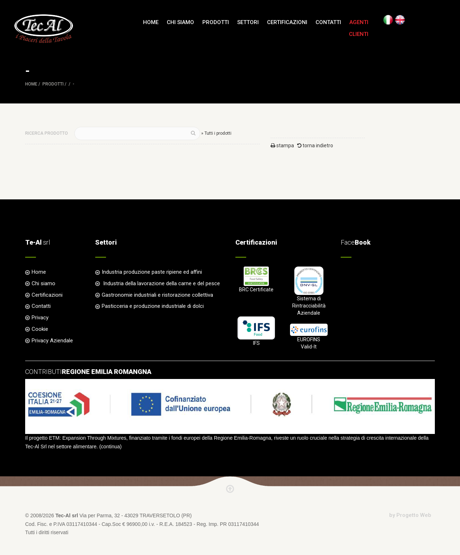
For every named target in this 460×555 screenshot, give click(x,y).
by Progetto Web (410, 515)
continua (110, 446)
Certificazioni (287, 22)
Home (150, 22)
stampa (282, 145)
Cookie (40, 329)
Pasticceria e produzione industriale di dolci (153, 306)
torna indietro (315, 145)
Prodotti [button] (215, 22)
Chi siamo (180, 22)
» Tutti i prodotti (216, 133)
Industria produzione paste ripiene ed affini (152, 272)
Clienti (358, 34)
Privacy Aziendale (52, 340)
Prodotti (53, 84)
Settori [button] (248, 22)
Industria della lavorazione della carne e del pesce (161, 283)
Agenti (358, 22)
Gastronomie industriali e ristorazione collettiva (157, 295)
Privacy (40, 317)
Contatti (328, 22)
